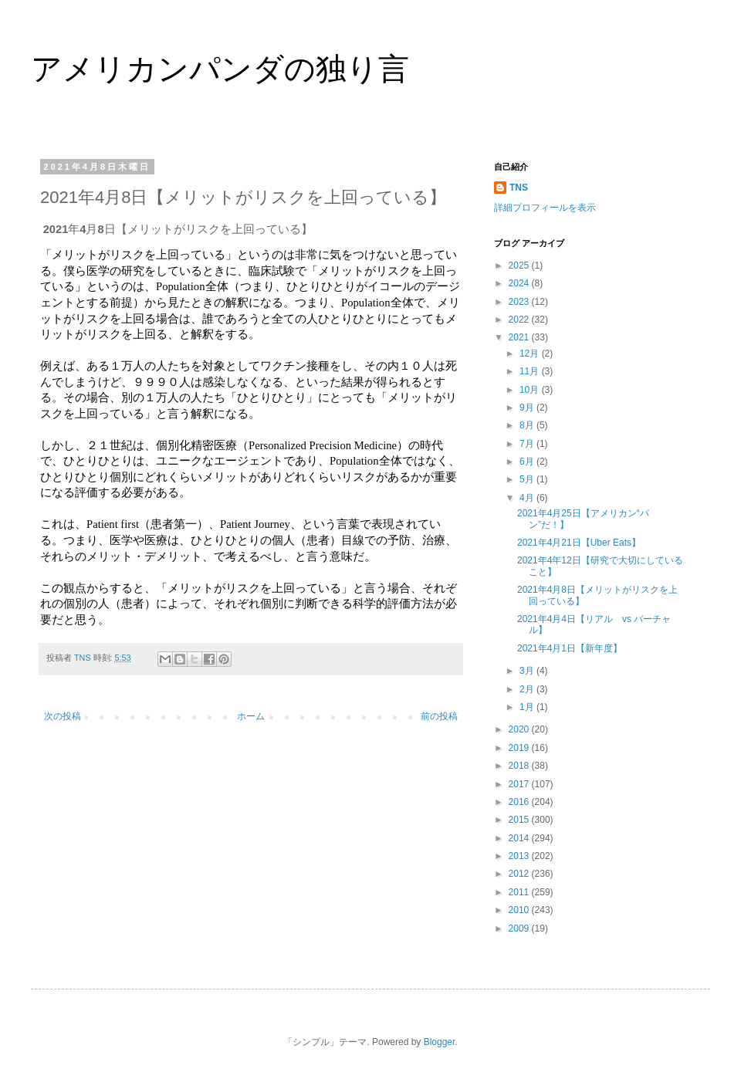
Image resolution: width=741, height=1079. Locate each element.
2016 (520, 802)
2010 (520, 910)
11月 (530, 371)
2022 (520, 319)
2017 (520, 784)
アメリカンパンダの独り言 (220, 69)
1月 (527, 707)
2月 (527, 689)
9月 (527, 407)
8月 (527, 425)
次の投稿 (62, 716)
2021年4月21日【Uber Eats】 (579, 542)
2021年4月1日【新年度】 (569, 648)
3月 (527, 670)
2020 (520, 729)
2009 (520, 928)
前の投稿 (439, 716)
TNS (518, 187)
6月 (527, 461)
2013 (520, 856)
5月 (527, 479)
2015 (520, 819)
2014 (520, 838)
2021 (520, 337)
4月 (527, 497)
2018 (520, 765)
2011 (520, 892)
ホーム (251, 716)
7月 (527, 443)
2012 (520, 873)
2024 (520, 283)
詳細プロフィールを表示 (545, 207)
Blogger (439, 1042)
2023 (520, 301)
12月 (530, 353)
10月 (530, 389)
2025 (520, 265)
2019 (520, 747)
